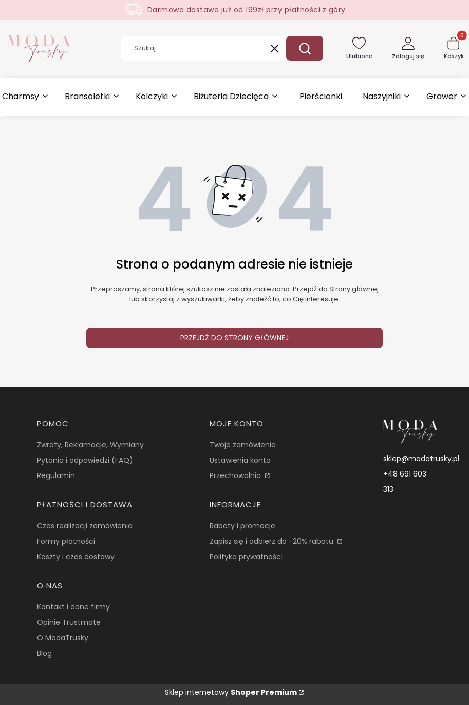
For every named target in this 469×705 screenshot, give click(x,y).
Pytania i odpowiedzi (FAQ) (85, 460)
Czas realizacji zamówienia (85, 526)
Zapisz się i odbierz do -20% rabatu (272, 541)
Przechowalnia (236, 475)
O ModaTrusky (62, 638)
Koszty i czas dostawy (76, 556)
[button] (304, 48)
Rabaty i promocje (242, 526)
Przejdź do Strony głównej (234, 338)
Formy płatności (66, 541)
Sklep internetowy (231, 692)
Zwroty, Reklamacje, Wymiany (90, 445)
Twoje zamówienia (243, 445)
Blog (44, 653)
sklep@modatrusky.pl (421, 458)
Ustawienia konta (240, 460)
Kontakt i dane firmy (73, 607)
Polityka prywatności (246, 556)
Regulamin (56, 475)
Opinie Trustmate (69, 622)
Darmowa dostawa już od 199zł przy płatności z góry (246, 10)
